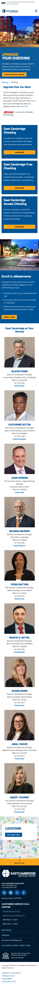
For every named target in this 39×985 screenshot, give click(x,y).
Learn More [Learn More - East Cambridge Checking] (19, 152)
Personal (5, 82)
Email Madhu (19, 652)
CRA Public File (9, 981)
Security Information (12, 940)
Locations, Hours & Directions (16, 945)
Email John (19, 492)
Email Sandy (19, 812)
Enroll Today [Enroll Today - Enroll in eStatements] (9, 317)
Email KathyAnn (19, 439)
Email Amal (19, 758)
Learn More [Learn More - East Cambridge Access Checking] (19, 227)
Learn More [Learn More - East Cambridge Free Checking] (19, 188)
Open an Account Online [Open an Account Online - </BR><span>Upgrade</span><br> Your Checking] (14, 74)
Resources (7, 930)
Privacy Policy (8, 976)
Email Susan (19, 705)
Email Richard (19, 545)
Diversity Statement (11, 973)
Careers (5, 935)
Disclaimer (7, 978)
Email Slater (19, 386)
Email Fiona (19, 599)
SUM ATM (24, 106)
